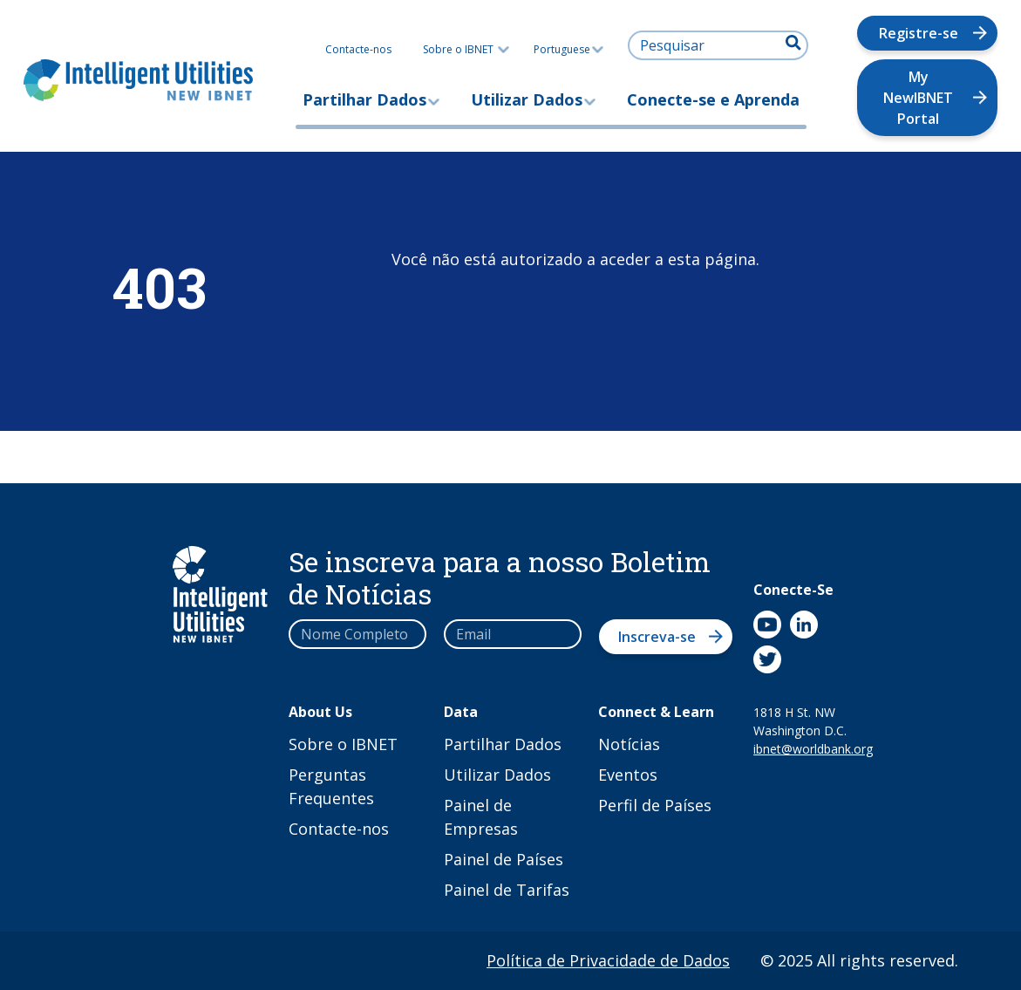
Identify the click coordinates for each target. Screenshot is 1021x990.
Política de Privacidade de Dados (608, 960)
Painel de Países (503, 859)
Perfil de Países (654, 805)
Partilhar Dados (364, 99)
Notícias (629, 744)
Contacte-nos (358, 49)
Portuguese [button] (568, 49)
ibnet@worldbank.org (800, 749)
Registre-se (918, 33)
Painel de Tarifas (506, 889)
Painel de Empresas (481, 817)
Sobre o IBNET (458, 49)
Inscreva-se (657, 636)
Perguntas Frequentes (331, 786)
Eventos (627, 774)
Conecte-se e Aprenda (713, 99)
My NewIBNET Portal (918, 97)
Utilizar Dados (526, 99)
